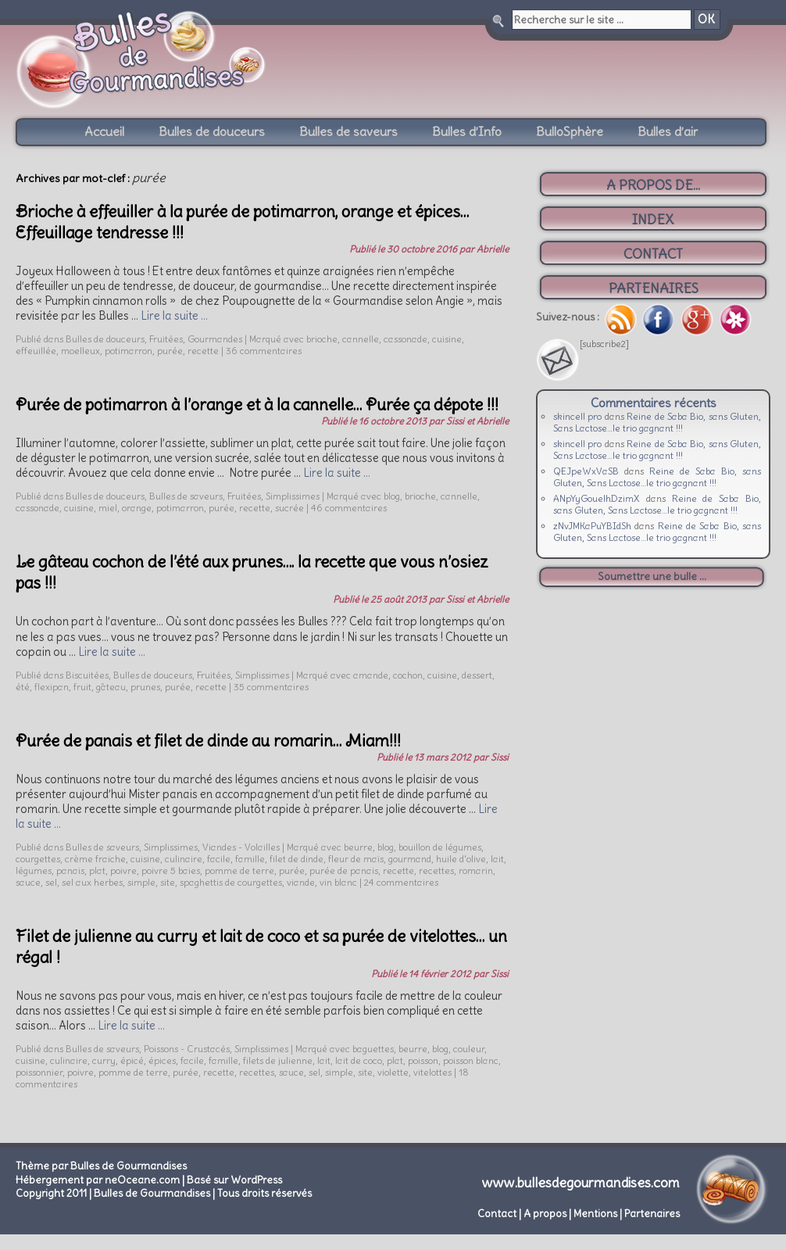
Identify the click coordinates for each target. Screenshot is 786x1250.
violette (393, 1072)
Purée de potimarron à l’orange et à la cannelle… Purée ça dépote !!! (257, 404)
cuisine (447, 339)
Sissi (500, 757)
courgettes (38, 859)
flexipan (51, 687)
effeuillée (36, 350)
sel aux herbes (92, 882)
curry (104, 1060)
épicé (132, 1060)
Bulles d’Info (467, 131)
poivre (123, 870)
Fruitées (166, 339)
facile (218, 859)
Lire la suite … (174, 316)
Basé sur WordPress (234, 1180)
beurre (358, 847)
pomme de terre (239, 870)
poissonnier (39, 1072)
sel (51, 882)
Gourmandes (215, 339)
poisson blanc (470, 1060)
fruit (82, 687)
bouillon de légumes (439, 847)
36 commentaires (264, 350)
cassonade (405, 339)
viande (301, 882)
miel (107, 508)
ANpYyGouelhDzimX (596, 498)
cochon (408, 675)
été (23, 687)
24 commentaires (401, 882)
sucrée (289, 508)
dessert (477, 675)
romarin (476, 870)
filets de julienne (278, 1060)
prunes (145, 687)
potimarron (128, 350)
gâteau (111, 687)
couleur (468, 1049)
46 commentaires (349, 508)
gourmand (409, 859)
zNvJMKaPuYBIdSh (592, 526)
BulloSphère (569, 131)
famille (250, 859)
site (167, 882)
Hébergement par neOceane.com (98, 1180)
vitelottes (432, 1072)
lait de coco (358, 1060)
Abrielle (493, 249)
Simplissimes (293, 496)
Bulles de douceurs (212, 131)
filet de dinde (296, 859)
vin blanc (338, 882)
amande (370, 675)
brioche (322, 339)
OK (706, 20)
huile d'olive (461, 859)
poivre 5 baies (170, 870)
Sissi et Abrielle (477, 421)
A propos (544, 1213)
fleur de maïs (356, 859)
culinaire (183, 859)
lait (497, 859)
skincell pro (577, 416)
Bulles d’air (668, 131)
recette (203, 350)
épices (162, 1060)
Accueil (104, 131)
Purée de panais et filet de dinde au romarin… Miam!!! (208, 740)
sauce (28, 882)
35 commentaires (271, 687)
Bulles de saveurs (348, 131)
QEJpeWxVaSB (586, 471)
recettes (436, 870)
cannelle (360, 339)
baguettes (373, 1049)
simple (141, 882)
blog (392, 496)
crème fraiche (95, 859)
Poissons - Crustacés (187, 1049)
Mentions (595, 1213)
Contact (496, 1213)
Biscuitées (87, 675)
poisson (423, 1060)
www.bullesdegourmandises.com (581, 1182)
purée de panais (343, 870)
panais (70, 870)
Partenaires (652, 1213)
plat (97, 870)
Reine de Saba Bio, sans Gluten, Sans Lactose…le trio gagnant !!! (657, 422)
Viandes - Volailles (241, 847)
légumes (34, 870)
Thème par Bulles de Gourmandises (101, 1166)
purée (170, 350)
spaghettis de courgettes (231, 882)
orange (137, 508)
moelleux (80, 350)
